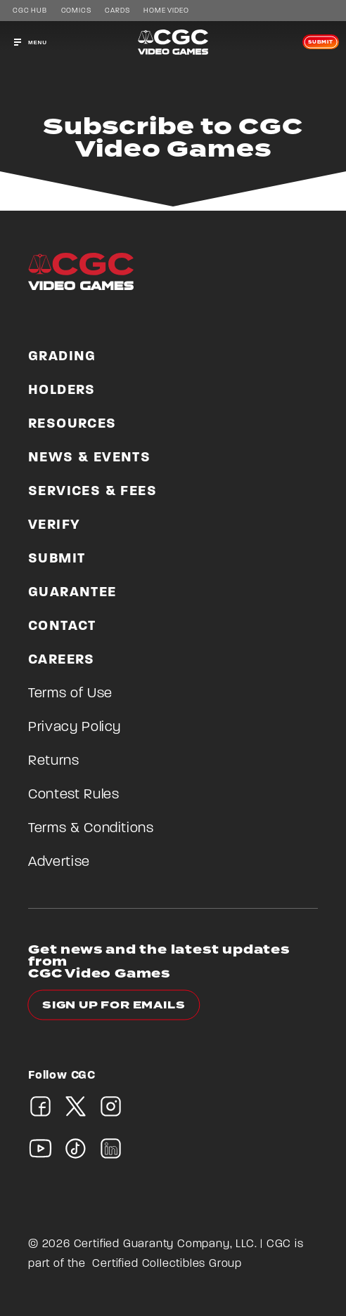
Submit (320, 42)
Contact (62, 626)
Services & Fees (92, 492)
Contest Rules (73, 795)
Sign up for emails (113, 1005)
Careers (61, 660)
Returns (53, 761)
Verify (54, 525)
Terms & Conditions (91, 829)
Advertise (59, 862)
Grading (62, 357)
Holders (62, 390)
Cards (117, 11)
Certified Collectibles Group (167, 1264)
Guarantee (72, 593)
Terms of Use (70, 694)
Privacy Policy (74, 727)
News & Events (89, 458)
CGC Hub (30, 11)
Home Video (165, 11)
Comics (76, 11)
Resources (72, 424)
